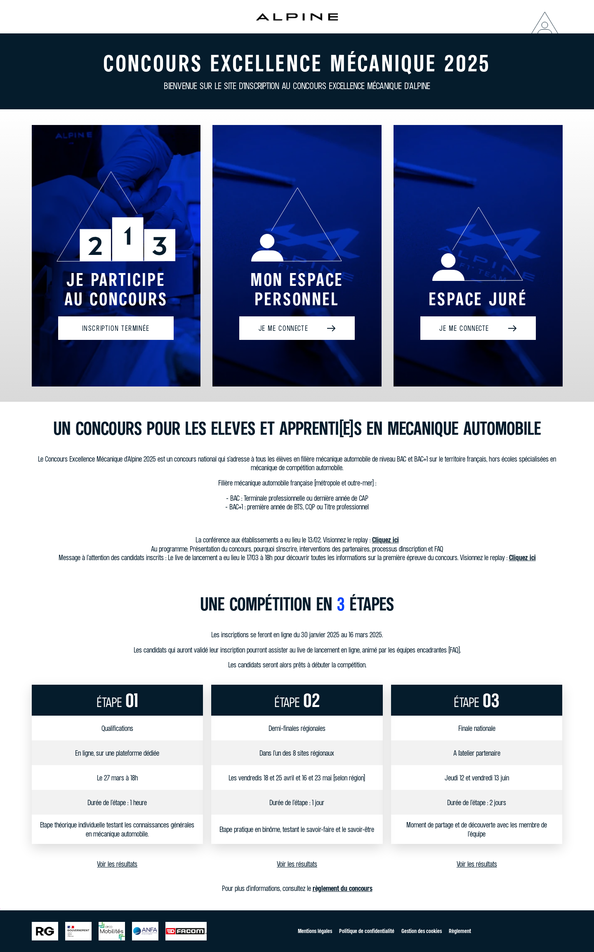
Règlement (460, 931)
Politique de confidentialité (366, 931)
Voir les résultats (117, 865)
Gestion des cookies (421, 931)
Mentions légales (315, 931)
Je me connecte (284, 329)
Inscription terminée (115, 329)
